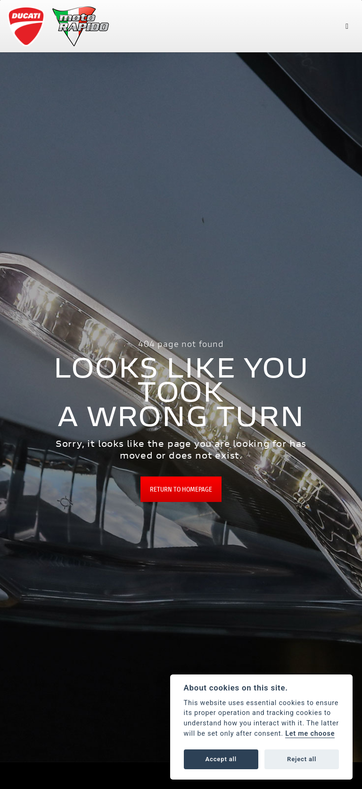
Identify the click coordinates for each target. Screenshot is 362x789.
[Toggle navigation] (346, 26)
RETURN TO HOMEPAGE (181, 489)
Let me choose (310, 734)
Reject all (301, 759)
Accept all (221, 759)
